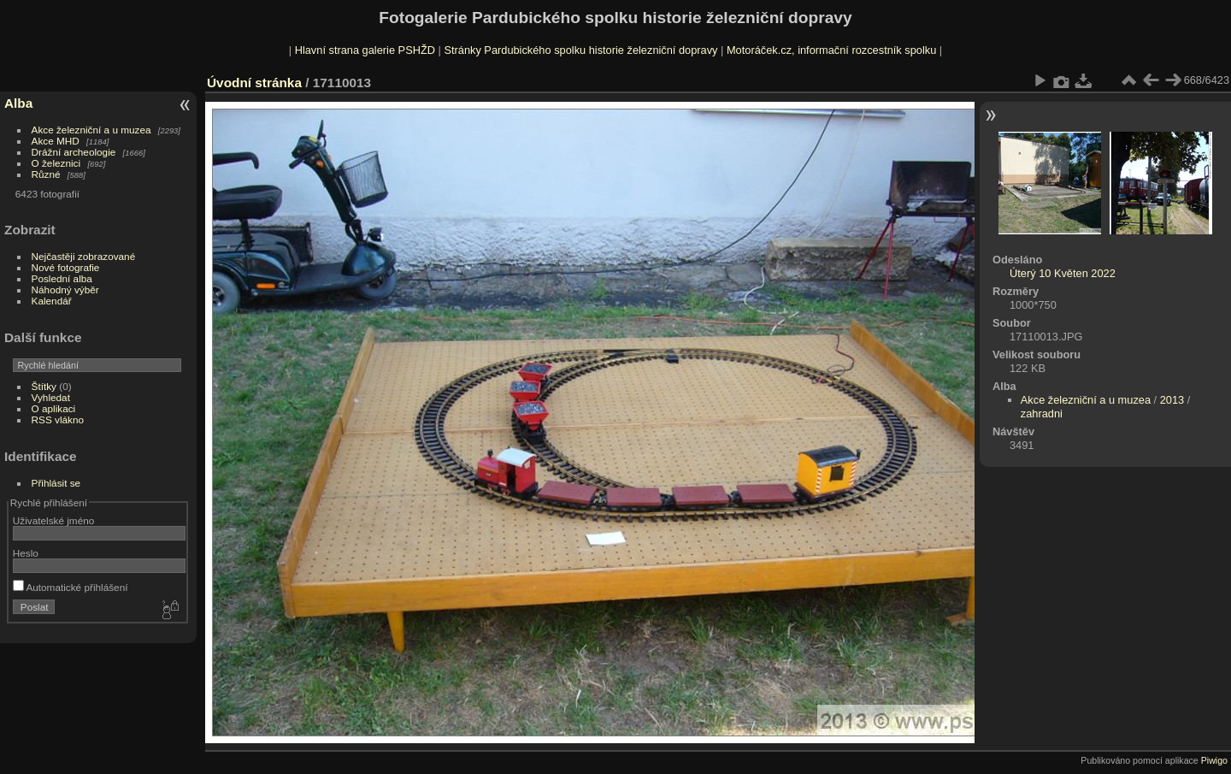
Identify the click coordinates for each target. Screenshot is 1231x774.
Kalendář (52, 300)
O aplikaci (54, 408)
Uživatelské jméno (53, 520)
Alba (18, 103)
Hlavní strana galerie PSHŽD (365, 50)
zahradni (1042, 413)
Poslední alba (62, 278)
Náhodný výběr (65, 289)
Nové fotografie (66, 267)
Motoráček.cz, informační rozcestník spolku (831, 50)
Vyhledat (51, 397)
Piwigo (1214, 760)
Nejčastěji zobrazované (84, 256)
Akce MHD (56, 140)
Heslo (25, 552)
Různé (46, 174)
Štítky (44, 386)
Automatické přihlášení (70, 587)
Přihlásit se (56, 482)
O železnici (56, 162)
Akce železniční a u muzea (91, 129)
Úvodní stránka (254, 82)
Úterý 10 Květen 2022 (1063, 273)
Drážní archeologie (74, 151)
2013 (1172, 399)
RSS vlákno (58, 419)
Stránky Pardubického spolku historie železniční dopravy (580, 50)
